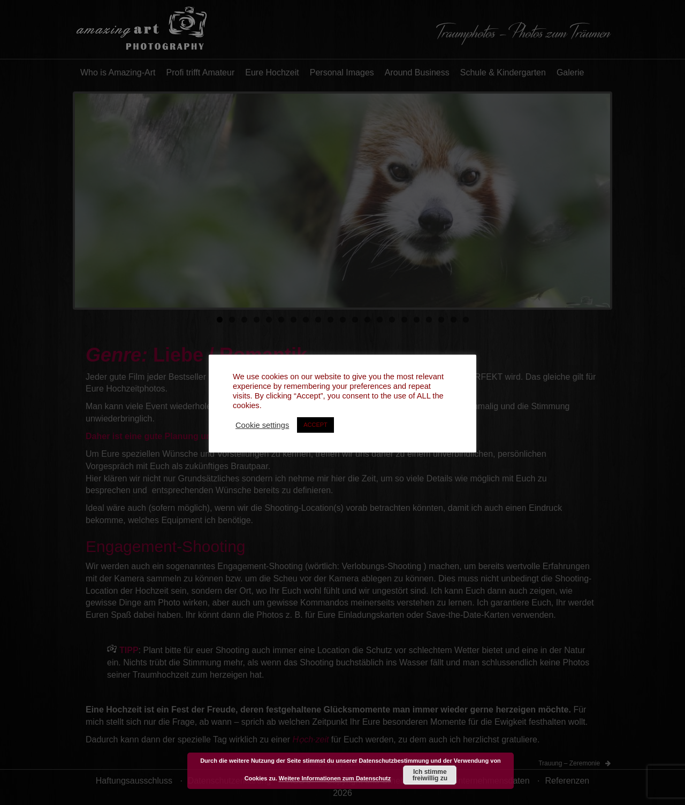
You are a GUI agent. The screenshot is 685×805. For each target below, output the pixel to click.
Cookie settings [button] (262, 425)
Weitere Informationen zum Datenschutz (335, 778)
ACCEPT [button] (315, 424)
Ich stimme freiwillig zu (430, 775)
